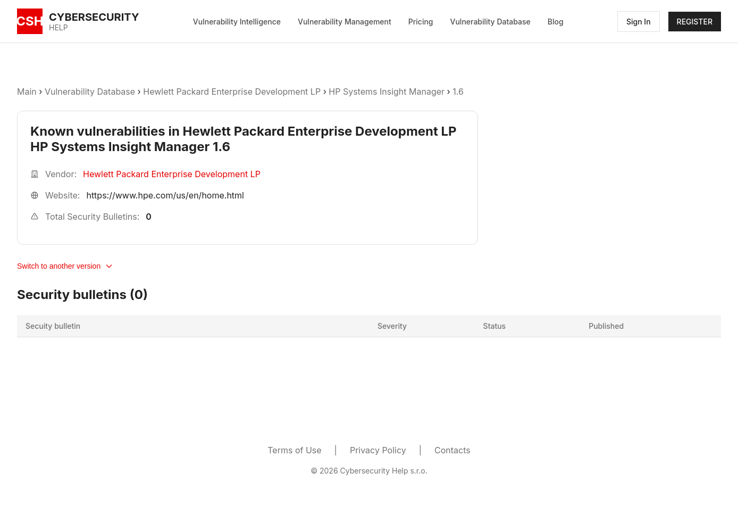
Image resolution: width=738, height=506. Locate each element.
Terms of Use (294, 450)
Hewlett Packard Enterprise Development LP (232, 91)
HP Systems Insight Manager (387, 91)
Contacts (452, 450)
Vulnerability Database (490, 21)
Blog (556, 21)
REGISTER (694, 21)
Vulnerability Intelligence (237, 21)
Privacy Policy (378, 450)
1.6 (458, 91)
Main (27, 91)
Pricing (420, 21)
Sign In (638, 21)
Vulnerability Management (344, 21)
